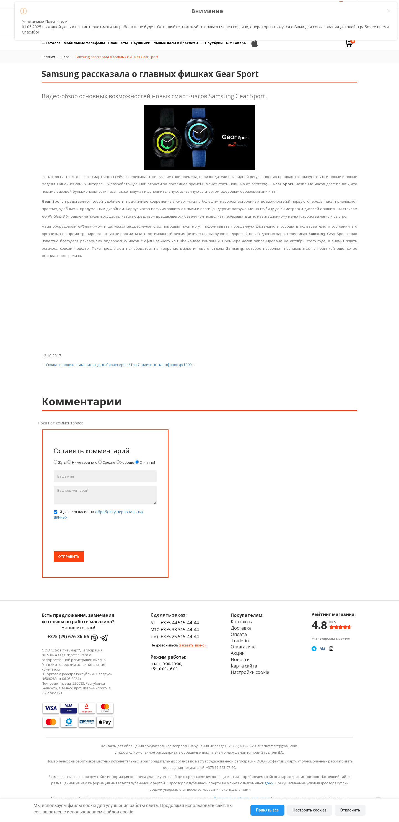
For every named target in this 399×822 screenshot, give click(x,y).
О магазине (243, 647)
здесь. (269, 783)
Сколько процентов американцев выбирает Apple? (88, 364)
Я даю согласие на (99, 514)
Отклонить (350, 810)
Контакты (241, 622)
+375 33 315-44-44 (179, 630)
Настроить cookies (310, 810)
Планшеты (118, 43)
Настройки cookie (250, 672)
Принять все (267, 810)
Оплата (239, 634)
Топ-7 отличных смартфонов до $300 (161, 364)
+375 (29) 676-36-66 (68, 636)
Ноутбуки (214, 43)
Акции (238, 653)
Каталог (51, 43)
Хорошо (125, 462)
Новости (240, 659)
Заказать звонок (192, 645)
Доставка (241, 628)
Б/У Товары (236, 43)
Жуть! (60, 462)
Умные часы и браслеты (176, 43)
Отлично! (145, 462)
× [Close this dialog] (388, 11)
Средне (106, 462)
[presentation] (96, 536)
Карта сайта (244, 666)
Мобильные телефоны (84, 43)
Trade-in (240, 641)
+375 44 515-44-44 (179, 623)
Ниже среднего (82, 462)
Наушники (141, 43)
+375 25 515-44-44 (179, 636)
